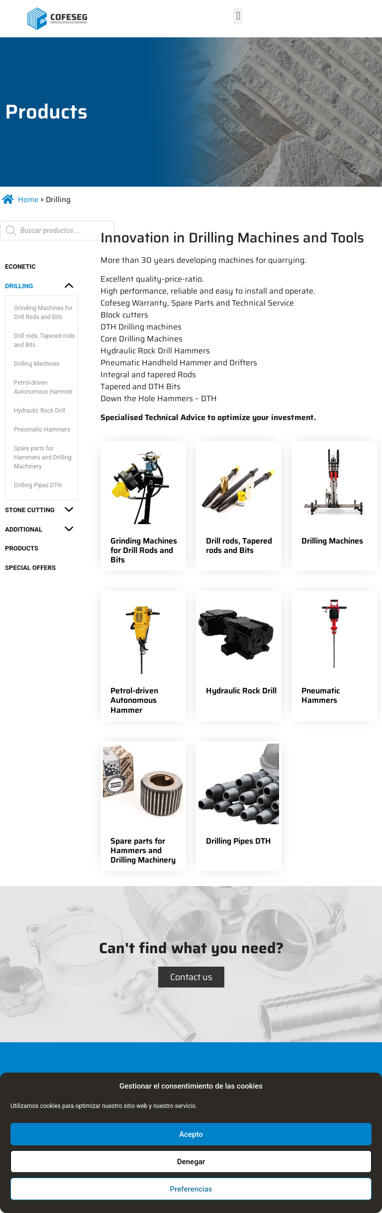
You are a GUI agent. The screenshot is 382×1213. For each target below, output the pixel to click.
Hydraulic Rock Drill (39, 410)
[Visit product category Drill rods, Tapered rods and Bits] (238, 501)
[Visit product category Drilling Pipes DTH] (238, 797)
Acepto (191, 1134)
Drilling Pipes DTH (38, 485)
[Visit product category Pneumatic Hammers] (334, 651)
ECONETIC (20, 266)
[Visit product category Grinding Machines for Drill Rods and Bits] (143, 506)
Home (28, 200)
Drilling (19, 286)
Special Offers (30, 567)
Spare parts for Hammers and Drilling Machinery (43, 457)
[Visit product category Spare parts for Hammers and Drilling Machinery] (143, 806)
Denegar (191, 1161)
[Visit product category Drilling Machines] (334, 496)
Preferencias (191, 1189)
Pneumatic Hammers (42, 429)
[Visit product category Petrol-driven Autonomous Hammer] (143, 656)
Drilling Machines (37, 363)
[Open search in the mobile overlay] (57, 230)
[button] (238, 16)
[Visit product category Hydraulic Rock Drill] (238, 646)
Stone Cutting (30, 510)
